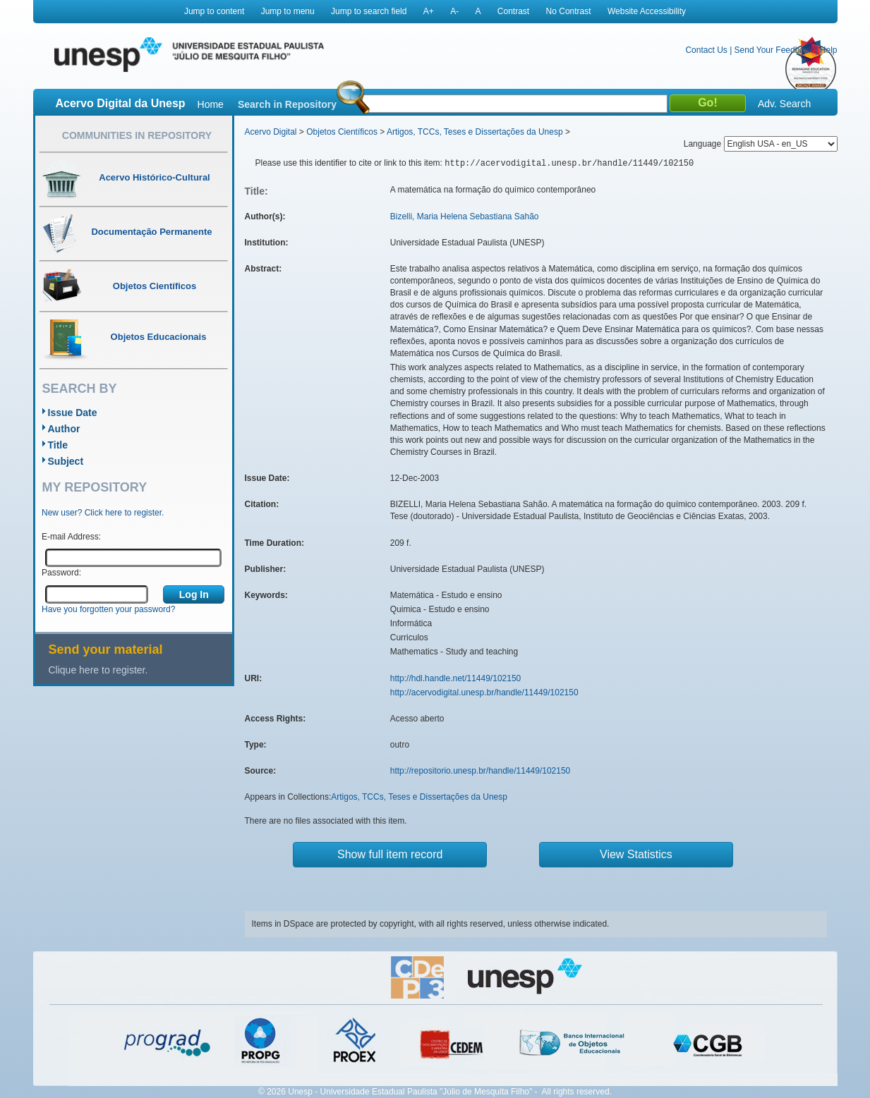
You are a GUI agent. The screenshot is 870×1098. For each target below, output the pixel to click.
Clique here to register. (98, 670)
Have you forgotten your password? (108, 609)
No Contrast (568, 11)
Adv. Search (784, 103)
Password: (61, 573)
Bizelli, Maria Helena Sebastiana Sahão (464, 216)
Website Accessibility (647, 11)
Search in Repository (287, 104)
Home (211, 104)
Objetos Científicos (341, 132)
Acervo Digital (271, 132)
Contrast (513, 11)
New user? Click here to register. (103, 513)
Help (829, 50)
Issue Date (72, 412)
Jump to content (214, 11)
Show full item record (389, 854)
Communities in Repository (137, 135)
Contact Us (706, 50)
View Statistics (636, 854)
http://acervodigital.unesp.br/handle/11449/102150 (484, 692)
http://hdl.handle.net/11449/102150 (455, 678)
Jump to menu (288, 11)
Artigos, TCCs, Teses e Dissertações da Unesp (475, 132)
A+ (428, 11)
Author (64, 428)
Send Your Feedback (774, 50)
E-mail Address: (71, 537)
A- (454, 11)
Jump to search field (368, 11)
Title (58, 445)
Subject (66, 461)
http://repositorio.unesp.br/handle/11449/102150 (480, 771)
